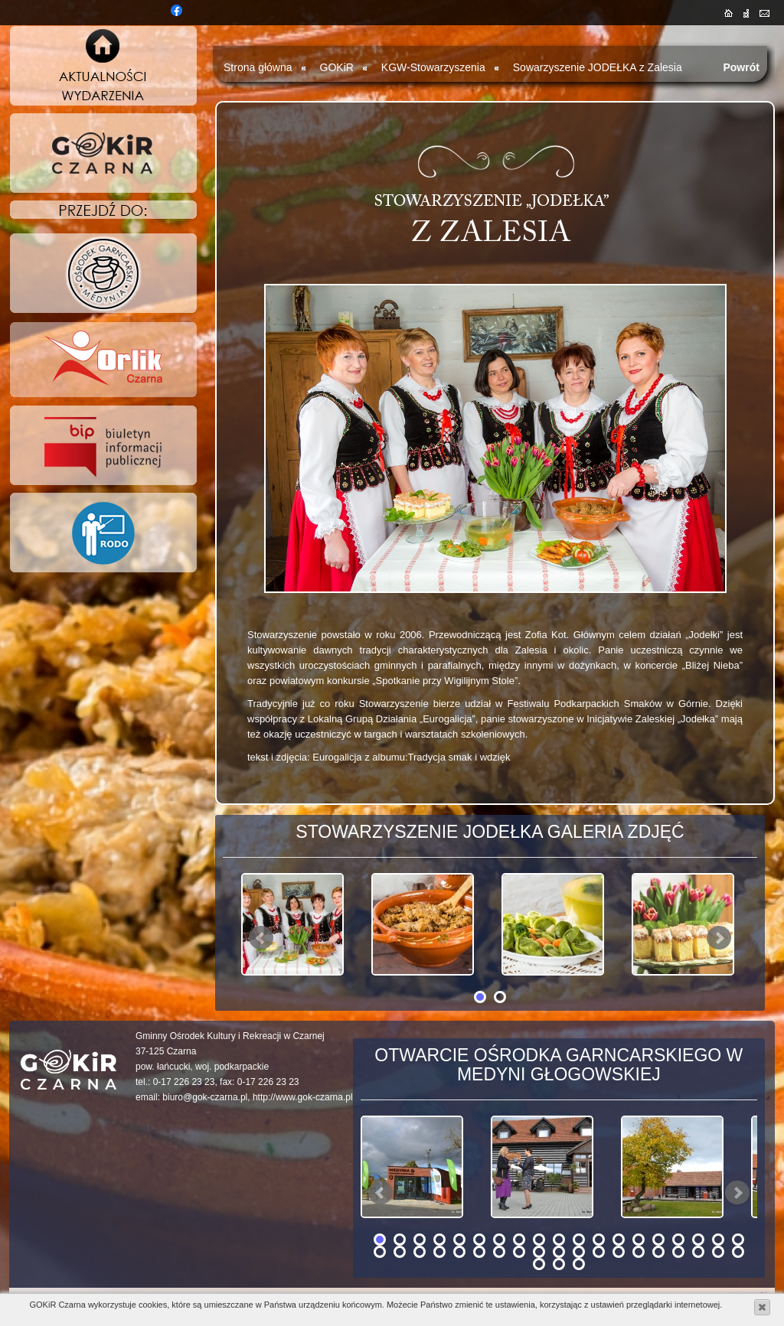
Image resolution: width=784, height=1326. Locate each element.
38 (738, 1252)
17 (698, 1239)
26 (499, 1252)
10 (559, 1239)
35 (678, 1252)
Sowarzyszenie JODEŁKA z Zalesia (597, 67)
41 (579, 1264)
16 (678, 1239)
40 (559, 1264)
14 (638, 1239)
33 (638, 1252)
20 (380, 1252)
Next (719, 938)
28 (539, 1252)
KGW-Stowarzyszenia (433, 67)
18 (718, 1239)
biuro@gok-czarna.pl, (206, 1097)
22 (419, 1252)
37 (718, 1252)
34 (658, 1252)
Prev (261, 938)
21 (400, 1252)
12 (599, 1239)
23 (439, 1252)
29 (559, 1252)
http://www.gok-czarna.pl (303, 1097)
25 (479, 1252)
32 (618, 1252)
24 (459, 1252)
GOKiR (337, 67)
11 (579, 1239)
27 (519, 1252)
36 (698, 1252)
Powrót (741, 67)
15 (658, 1239)
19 (738, 1239)
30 (579, 1252)
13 (618, 1239)
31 (599, 1252)
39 (539, 1264)
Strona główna (258, 67)
